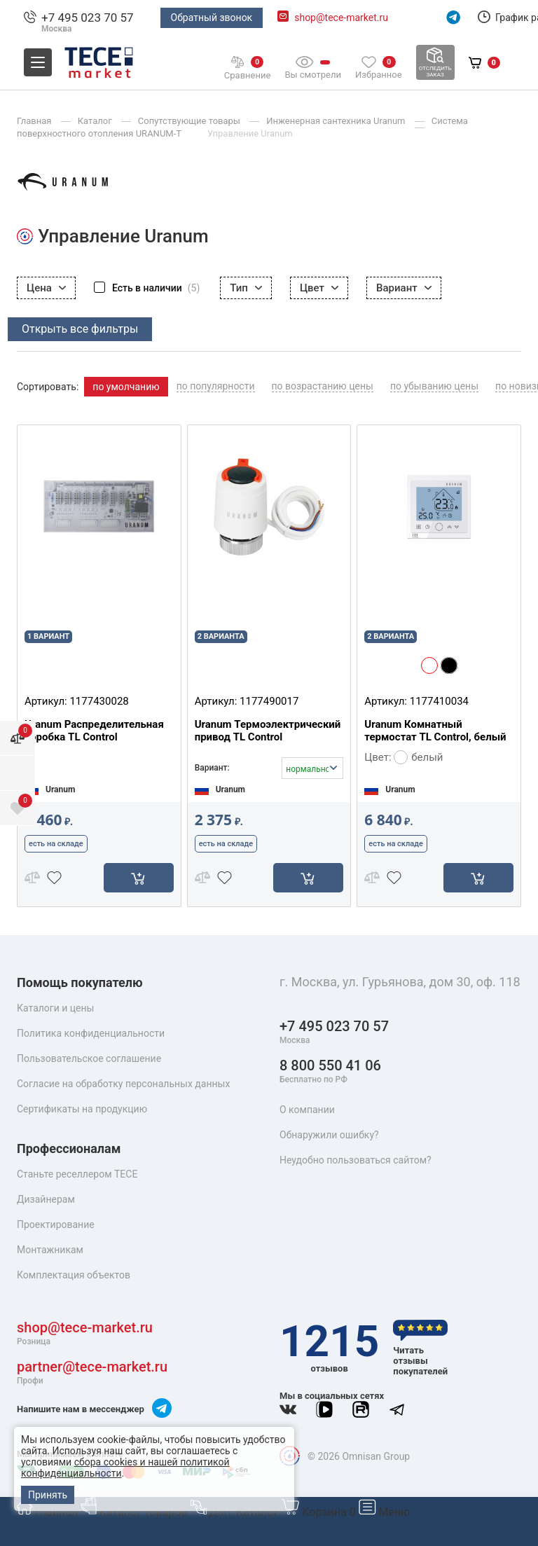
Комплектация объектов (73, 1275)
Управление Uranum (250, 133)
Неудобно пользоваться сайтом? (356, 1160)
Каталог (96, 121)
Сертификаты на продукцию (82, 1108)
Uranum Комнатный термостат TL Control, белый (435, 730)
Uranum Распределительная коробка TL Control (94, 730)
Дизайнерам (46, 1199)
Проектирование (56, 1224)
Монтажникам (50, 1249)
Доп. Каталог (236, 1512)
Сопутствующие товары (190, 121)
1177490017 (269, 701)
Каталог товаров (136, 1512)
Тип (246, 288)
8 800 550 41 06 (330, 1071)
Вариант (404, 288)
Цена (46, 288)
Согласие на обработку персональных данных (123, 1083)
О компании (307, 1109)
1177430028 (98, 701)
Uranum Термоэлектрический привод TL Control (268, 730)
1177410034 (439, 701)
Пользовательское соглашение (89, 1058)
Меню (385, 1512)
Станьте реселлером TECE (77, 1174)
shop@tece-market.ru (341, 17)
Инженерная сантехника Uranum (337, 121)
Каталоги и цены (55, 1008)
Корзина (319, 1512)
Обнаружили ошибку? (329, 1134)
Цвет (319, 288)
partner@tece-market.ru (92, 1372)
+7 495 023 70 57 (87, 18)
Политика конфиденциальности (91, 1033)
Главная (49, 1512)
